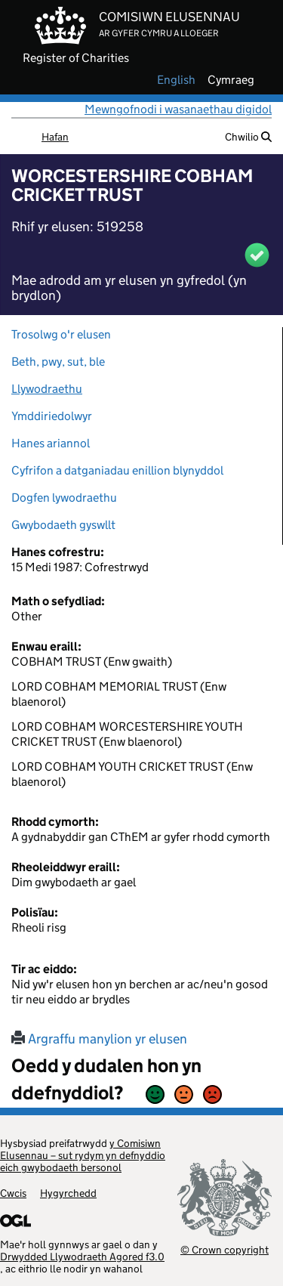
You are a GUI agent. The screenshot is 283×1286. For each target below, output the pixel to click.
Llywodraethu (46, 389)
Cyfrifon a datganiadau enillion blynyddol (117, 470)
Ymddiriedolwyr (51, 416)
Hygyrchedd (68, 1193)
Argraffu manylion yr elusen (99, 1039)
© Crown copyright (224, 1249)
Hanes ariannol (50, 443)
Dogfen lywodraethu (64, 497)
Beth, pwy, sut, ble (58, 361)
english (176, 80)
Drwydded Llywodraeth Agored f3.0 (82, 1256)
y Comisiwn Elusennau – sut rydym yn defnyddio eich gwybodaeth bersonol (82, 1155)
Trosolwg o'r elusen (61, 334)
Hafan (55, 137)
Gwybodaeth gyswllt (63, 525)
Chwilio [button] (248, 137)
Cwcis (13, 1193)
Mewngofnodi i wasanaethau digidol (178, 109)
